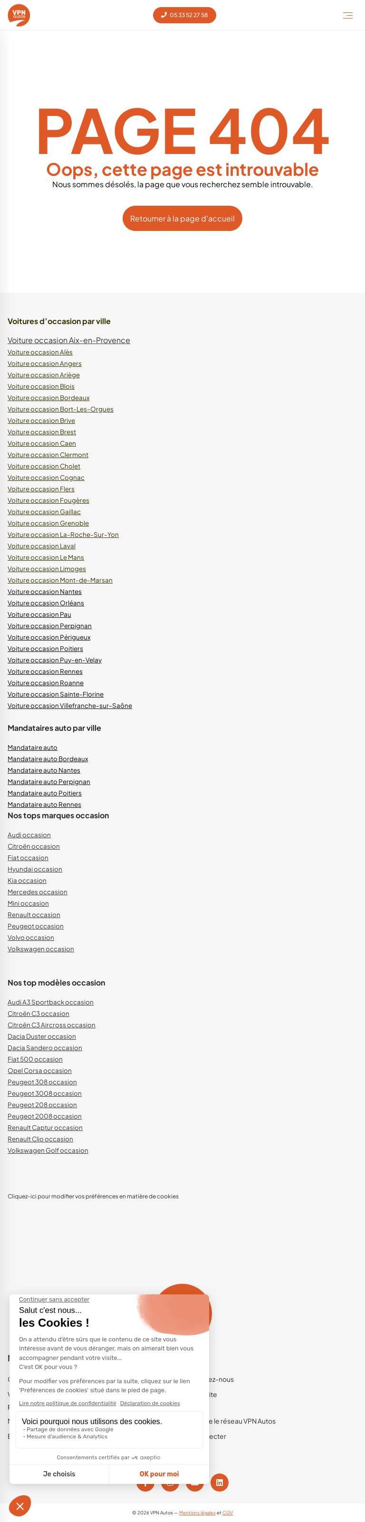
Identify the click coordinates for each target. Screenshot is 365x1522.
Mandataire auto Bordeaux (48, 759)
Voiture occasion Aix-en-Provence (69, 340)
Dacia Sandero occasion (45, 1047)
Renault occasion (34, 914)
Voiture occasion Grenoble (48, 523)
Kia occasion (27, 880)
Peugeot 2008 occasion (45, 1116)
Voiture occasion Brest (42, 432)
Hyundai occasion (35, 869)
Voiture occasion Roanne (46, 683)
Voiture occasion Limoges (47, 569)
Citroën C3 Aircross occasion (52, 1025)
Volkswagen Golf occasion (48, 1150)
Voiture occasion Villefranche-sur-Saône (70, 705)
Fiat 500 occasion (35, 1059)
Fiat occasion (28, 857)
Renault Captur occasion (45, 1127)
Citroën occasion (34, 846)
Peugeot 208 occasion (42, 1105)
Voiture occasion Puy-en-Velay (55, 660)
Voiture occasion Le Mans (46, 557)
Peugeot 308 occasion (42, 1082)
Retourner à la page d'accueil (182, 218)
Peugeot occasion (36, 926)
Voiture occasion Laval (42, 546)
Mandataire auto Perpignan (49, 781)
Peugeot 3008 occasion (45, 1093)
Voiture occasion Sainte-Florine (56, 694)
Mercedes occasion (37, 892)
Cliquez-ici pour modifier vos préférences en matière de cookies (93, 1196)
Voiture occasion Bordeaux (48, 397)
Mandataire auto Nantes (44, 770)
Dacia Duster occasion (42, 1036)
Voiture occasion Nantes (45, 591)
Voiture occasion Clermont (48, 454)
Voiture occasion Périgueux (49, 637)
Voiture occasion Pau (39, 614)
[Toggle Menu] (347, 15)
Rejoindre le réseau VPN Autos (229, 1421)
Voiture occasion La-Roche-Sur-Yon (63, 534)
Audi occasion (29, 835)
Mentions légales (197, 1512)
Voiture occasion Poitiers (45, 648)
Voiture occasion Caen (42, 443)
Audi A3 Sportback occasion (51, 1002)
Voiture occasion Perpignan (50, 626)
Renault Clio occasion (40, 1139)
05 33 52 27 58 (184, 15)
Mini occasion (28, 903)
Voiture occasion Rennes (45, 671)
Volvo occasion (31, 937)
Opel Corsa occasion (40, 1070)
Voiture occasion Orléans (46, 603)
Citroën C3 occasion (38, 1013)
